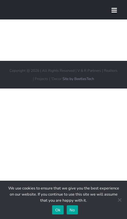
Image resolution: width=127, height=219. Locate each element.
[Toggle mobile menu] (114, 10)
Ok (57, 210)
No (72, 210)
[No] (119, 200)
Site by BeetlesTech (78, 94)
